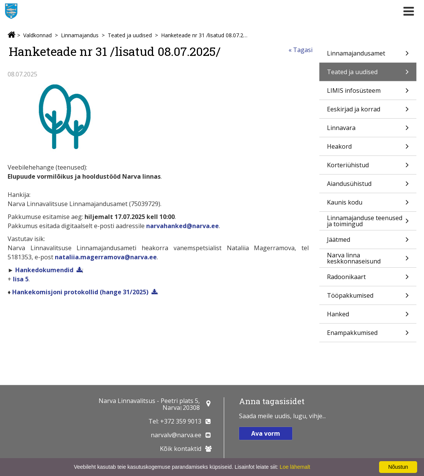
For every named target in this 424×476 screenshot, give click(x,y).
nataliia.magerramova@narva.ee (106, 257)
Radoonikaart (368, 279)
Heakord (368, 148)
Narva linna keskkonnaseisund (368, 259)
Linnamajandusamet (368, 55)
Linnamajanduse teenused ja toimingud (368, 222)
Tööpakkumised (368, 298)
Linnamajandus (80, 35)
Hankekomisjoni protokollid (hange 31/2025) (80, 292)
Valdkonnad (37, 35)
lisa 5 (21, 279)
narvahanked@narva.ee (182, 226)
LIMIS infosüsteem (368, 93)
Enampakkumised (368, 335)
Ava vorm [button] (265, 433)
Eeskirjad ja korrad (368, 111)
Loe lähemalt (295, 467)
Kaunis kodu (368, 204)
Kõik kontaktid (180, 448)
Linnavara (368, 130)
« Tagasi (300, 50)
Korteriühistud (368, 167)
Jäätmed (368, 242)
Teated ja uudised (130, 35)
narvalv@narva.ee (176, 435)
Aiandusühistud (368, 186)
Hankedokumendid (44, 270)
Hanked (368, 316)
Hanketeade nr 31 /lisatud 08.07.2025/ (205, 35)
